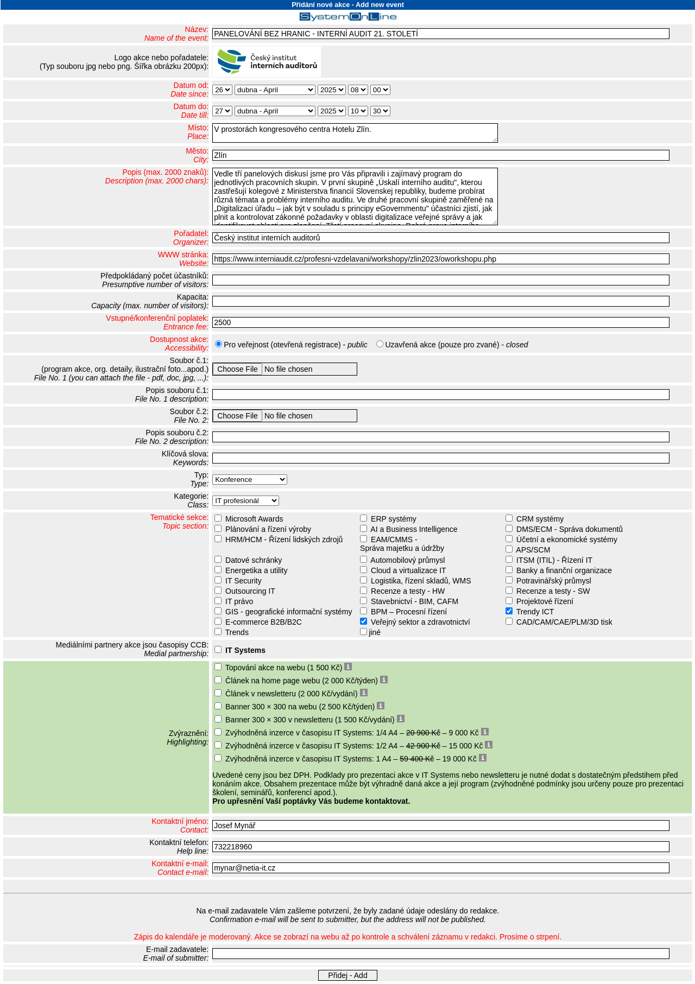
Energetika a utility (256, 570)
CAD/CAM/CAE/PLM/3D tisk (564, 622)
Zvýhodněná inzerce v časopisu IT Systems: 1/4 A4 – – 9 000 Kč (352, 732)
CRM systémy (540, 519)
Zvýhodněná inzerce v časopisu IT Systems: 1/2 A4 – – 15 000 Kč (354, 745)
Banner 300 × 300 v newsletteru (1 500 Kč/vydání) (310, 719)
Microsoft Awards (254, 519)
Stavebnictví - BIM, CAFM (414, 601)
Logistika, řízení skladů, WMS (421, 580)
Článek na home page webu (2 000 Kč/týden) (301, 680)
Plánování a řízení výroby (268, 529)
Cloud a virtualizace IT (408, 570)
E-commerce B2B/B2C (263, 622)
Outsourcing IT (250, 591)
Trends (237, 632)
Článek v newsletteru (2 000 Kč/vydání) (291, 693)
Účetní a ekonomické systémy (566, 539)
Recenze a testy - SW (553, 591)
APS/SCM (533, 549)
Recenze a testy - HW (408, 591)
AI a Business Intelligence (413, 529)
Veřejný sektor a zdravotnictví (420, 622)
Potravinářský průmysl (553, 580)
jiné (375, 632)
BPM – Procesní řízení (409, 611)
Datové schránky (253, 560)
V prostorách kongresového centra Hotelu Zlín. (355, 133)
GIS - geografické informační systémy (288, 611)
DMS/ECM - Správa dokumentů (569, 529)
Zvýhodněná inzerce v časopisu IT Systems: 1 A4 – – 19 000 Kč (351, 758)
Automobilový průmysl (407, 560)
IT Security (243, 580)
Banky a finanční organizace (564, 570)
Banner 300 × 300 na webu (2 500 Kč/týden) (300, 706)
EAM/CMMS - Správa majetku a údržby (401, 544)
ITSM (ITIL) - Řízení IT (554, 560)
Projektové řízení (544, 601)
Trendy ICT (535, 611)
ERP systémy (393, 519)
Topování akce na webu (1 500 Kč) (284, 667)
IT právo (239, 601)
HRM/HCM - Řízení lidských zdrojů (284, 539)
